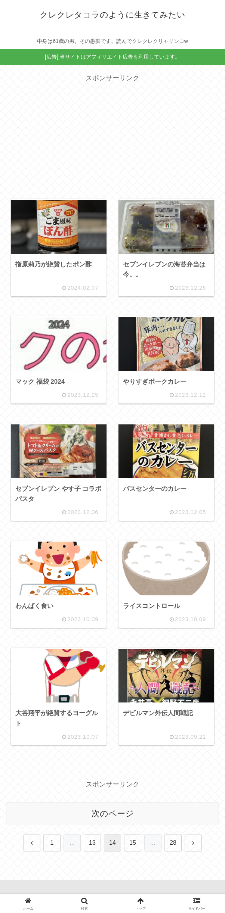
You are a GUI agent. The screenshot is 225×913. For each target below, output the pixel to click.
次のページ (113, 813)
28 (173, 842)
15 (132, 842)
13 (92, 842)
